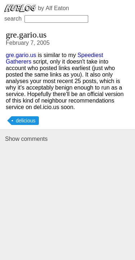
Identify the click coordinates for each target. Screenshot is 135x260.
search (46, 19)
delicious (25, 121)
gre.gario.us (21, 55)
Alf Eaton (57, 8)
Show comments (26, 139)
